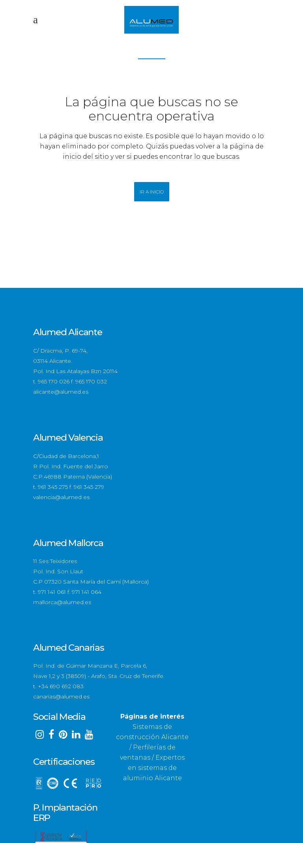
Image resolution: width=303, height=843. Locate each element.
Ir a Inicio (152, 192)
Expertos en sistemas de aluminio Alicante (154, 768)
